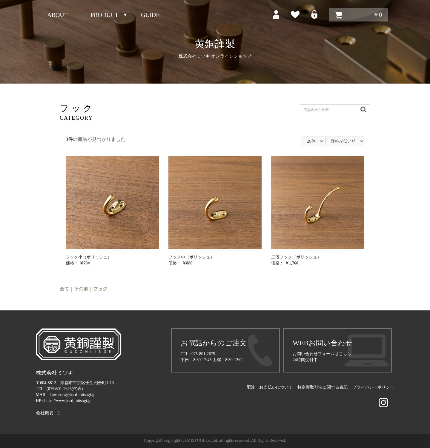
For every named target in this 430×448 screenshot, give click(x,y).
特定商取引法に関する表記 (322, 387)
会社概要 (45, 412)
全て (64, 288)
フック (100, 288)
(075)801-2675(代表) (65, 389)
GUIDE (150, 15)
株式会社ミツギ (54, 373)
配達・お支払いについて (270, 387)
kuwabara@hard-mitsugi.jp (72, 394)
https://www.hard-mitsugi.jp (67, 400)
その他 (81, 288)
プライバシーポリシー (373, 387)
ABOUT (57, 15)
